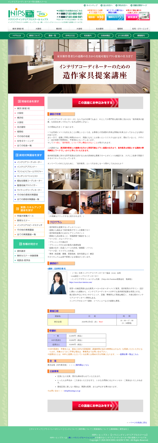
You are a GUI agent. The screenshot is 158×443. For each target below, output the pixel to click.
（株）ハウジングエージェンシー (81, 437)
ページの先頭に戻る (138, 422)
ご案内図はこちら (81, 365)
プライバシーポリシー (53, 429)
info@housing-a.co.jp (72, 391)
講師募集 (114, 429)
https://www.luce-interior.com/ (80, 282)
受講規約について (101, 429)
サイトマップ (36, 429)
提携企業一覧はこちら (129, 354)
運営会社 (123, 429)
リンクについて (70, 429)
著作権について (85, 429)
